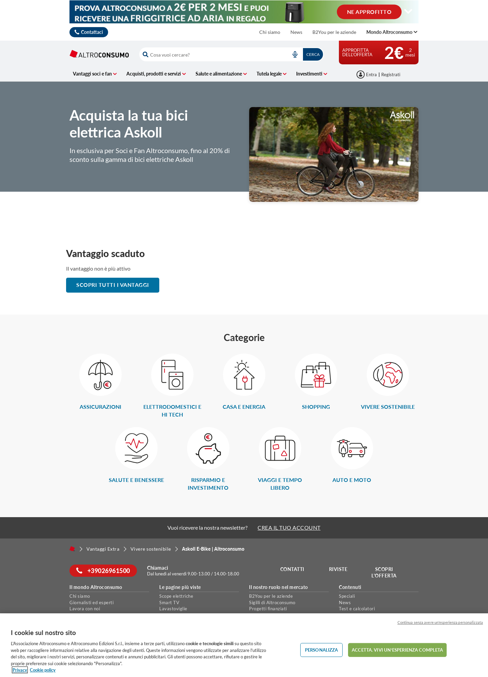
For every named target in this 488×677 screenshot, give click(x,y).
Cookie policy (43, 670)
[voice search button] (295, 54)
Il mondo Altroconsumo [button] (95, 587)
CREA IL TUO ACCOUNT (289, 527)
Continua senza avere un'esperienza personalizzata (440, 622)
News (296, 32)
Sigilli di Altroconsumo (272, 602)
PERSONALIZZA (321, 649)
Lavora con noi (84, 608)
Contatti (292, 569)
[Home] (72, 548)
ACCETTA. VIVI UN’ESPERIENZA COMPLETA (397, 649)
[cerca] (211, 54)
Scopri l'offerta (384, 572)
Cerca (313, 54)
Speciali (347, 596)
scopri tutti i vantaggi (112, 284)
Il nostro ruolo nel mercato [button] (278, 587)
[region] (244, 645)
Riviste (338, 569)
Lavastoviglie (173, 608)
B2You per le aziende (334, 32)
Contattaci (92, 32)
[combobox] (231, 54)
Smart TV (169, 602)
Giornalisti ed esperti (91, 602)
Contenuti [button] (350, 587)
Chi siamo (269, 32)
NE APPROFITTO (369, 11)
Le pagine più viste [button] (180, 587)
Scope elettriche (176, 596)
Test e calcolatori (357, 608)
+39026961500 (103, 570)
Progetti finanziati (268, 608)
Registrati (390, 74)
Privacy (20, 670)
